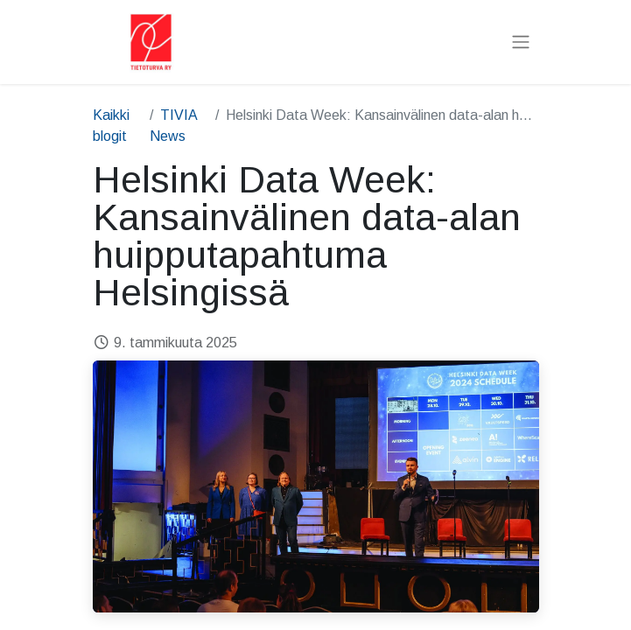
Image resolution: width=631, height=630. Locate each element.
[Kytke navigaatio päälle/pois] (520, 42)
